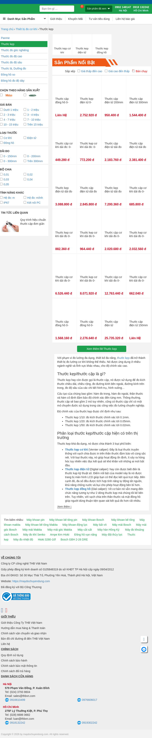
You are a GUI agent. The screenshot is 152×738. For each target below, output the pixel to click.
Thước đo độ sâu (11, 62)
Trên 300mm (33, 161)
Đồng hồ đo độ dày (12, 80)
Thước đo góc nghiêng (15, 50)
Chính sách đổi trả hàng (15, 671)
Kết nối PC (32, 202)
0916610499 (15, 700)
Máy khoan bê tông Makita (41, 524)
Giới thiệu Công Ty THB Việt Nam (21, 622)
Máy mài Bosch (121, 524)
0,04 (28, 179)
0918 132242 (141, 9)
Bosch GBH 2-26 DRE (74, 539)
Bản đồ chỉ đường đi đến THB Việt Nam (25, 638)
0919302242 (87, 723)
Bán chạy (139, 71)
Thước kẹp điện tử (82, 50)
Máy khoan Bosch (93, 519)
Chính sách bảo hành (14, 660)
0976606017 (87, 700)
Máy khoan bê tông (123, 519)
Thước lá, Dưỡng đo (13, 68)
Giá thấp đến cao (89, 71)
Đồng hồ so (8, 74)
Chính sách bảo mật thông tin (19, 665)
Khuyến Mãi (75, 18)
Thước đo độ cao (11, 56)
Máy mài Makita (32, 529)
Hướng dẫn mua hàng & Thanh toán (23, 628)
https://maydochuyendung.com (31, 581)
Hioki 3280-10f (47, 539)
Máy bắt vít (100, 524)
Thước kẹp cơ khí (62, 50)
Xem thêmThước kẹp (102, 348)
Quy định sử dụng (12, 655)
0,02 (28, 174)
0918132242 (15, 723)
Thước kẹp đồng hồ (101, 50)
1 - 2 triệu (31, 109)
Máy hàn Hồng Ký (108, 529)
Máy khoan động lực (75, 524)
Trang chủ (7, 29)
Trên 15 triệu (33, 124)
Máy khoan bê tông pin (63, 519)
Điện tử (30, 137)
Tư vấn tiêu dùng (99, 18)
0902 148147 (123, 9)
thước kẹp (123, 357)
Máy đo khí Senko (34, 534)
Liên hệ (5, 644)
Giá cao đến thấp (117, 71)
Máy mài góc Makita (59, 529)
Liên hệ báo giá (125, 18)
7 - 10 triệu (32, 119)
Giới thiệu (56, 18)
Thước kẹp (7, 44)
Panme (5, 38)
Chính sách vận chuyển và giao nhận (23, 633)
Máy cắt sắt (85, 529)
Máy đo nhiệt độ (23, 539)
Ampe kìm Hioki (59, 534)
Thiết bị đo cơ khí (26, 29)
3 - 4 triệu (31, 114)
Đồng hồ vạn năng (85, 534)
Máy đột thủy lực (112, 534)
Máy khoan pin (35, 519)
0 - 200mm (32, 156)
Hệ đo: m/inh (33, 197)
